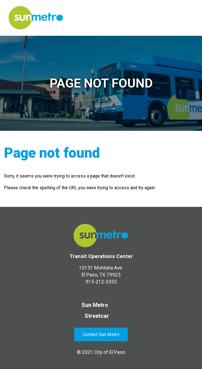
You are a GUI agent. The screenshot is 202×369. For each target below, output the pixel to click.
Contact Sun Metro (101, 334)
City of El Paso (109, 352)
